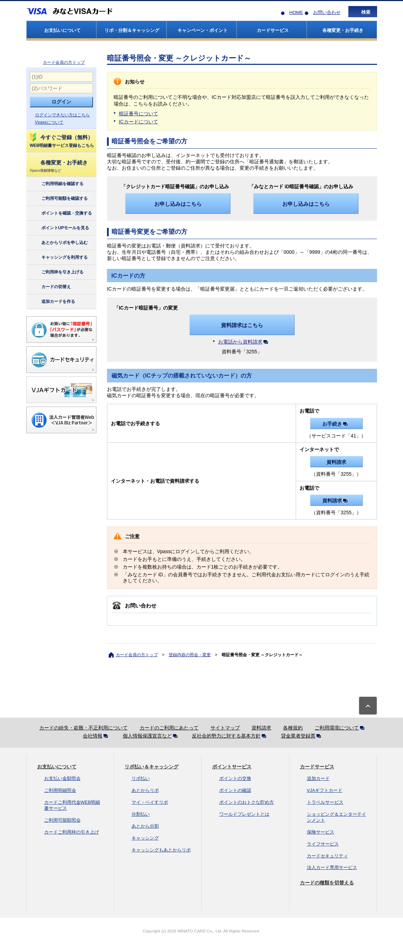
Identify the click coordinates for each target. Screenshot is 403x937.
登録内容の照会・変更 (190, 654)
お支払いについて (56, 766)
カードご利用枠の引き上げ (71, 832)
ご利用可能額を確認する (58, 198)
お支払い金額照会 (62, 778)
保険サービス (320, 832)
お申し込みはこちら (178, 204)
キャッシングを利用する (58, 257)
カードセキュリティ (327, 855)
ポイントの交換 (235, 778)
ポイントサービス (231, 766)
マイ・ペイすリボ (150, 802)
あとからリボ (145, 790)
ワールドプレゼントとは (244, 814)
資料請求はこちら (242, 325)
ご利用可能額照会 (62, 820)
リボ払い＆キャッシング (152, 766)
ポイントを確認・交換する (60, 213)
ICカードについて (138, 121)
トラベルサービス (325, 802)
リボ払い (141, 778)
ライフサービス (323, 844)
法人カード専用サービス (332, 867)
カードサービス (317, 766)
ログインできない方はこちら (62, 115)
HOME (296, 12)
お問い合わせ (327, 12)
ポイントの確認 (235, 790)
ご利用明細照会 (60, 790)
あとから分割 (145, 826)
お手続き (336, 424)
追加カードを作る (52, 302)
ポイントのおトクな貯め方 (246, 802)
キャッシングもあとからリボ (161, 850)
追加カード (318, 778)
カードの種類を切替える (327, 882)
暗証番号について (138, 113)
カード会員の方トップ (64, 62)
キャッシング (145, 838)
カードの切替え (50, 287)
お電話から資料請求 (244, 342)
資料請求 (336, 462)
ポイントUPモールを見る (59, 228)
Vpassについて (49, 122)
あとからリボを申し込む (58, 243)
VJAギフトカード (325, 790)
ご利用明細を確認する (56, 184)
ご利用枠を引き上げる (56, 272)
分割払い (141, 814)
